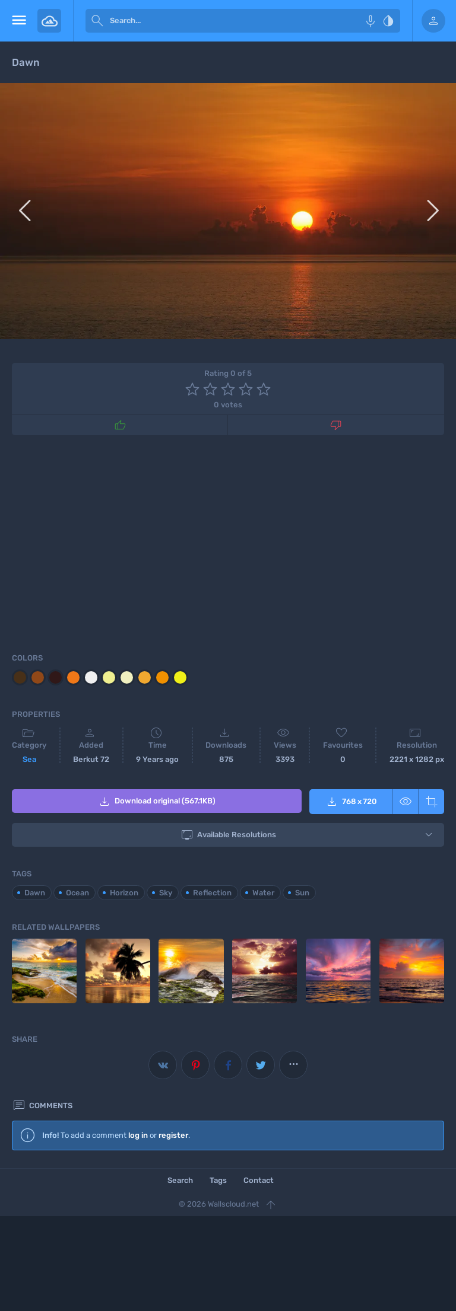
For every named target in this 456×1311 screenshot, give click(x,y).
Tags (218, 1179)
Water (263, 891)
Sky (165, 891)
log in (138, 1134)
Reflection (212, 891)
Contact (258, 1179)
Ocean (77, 891)
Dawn (34, 891)
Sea (29, 759)
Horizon (124, 891)
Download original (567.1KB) (156, 801)
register (173, 1134)
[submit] (97, 21)
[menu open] (18, 21)
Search (180, 1179)
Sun (302, 891)
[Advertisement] (228, 542)
